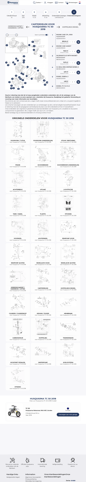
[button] (80, 24)
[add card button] (78, 42)
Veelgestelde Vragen (13, 477)
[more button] (74, 42)
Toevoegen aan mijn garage (68, 414)
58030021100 (60, 59)
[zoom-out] (7, 35)
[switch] (46, 34)
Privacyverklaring (30, 479)
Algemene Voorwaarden (33, 477)
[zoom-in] (16, 35)
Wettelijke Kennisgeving (33, 481)
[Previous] (28, 27)
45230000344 (60, 38)
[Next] (58, 27)
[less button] (70, 42)
